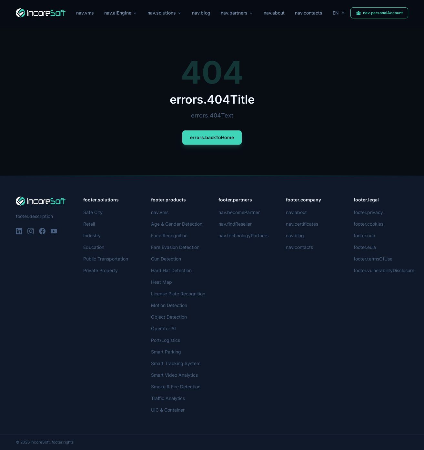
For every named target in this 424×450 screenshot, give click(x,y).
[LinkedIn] (19, 231)
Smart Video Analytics (174, 375)
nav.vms (84, 13)
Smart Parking (166, 352)
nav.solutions (164, 13)
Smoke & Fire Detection (176, 387)
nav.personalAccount (379, 12)
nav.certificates (302, 224)
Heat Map (161, 282)
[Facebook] (42, 231)
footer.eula (365, 247)
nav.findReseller (235, 224)
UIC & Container (168, 410)
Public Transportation (106, 259)
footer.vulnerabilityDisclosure (384, 270)
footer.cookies (368, 224)
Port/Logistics (165, 340)
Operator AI (163, 328)
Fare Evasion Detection (175, 247)
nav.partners (237, 13)
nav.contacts (309, 13)
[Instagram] (30, 231)
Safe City (92, 212)
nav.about (275, 13)
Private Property (100, 270)
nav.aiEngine (119, 13)
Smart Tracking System (175, 363)
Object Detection (169, 317)
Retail (89, 224)
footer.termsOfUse (373, 259)
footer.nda (364, 235)
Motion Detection (169, 305)
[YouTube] (54, 231)
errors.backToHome (212, 137)
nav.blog (201, 13)
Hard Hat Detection (171, 270)
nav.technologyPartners (243, 235)
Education (93, 247)
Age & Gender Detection (176, 224)
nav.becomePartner (239, 212)
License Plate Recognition (178, 294)
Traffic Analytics (167, 398)
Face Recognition (169, 235)
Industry (92, 235)
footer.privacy (368, 212)
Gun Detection (166, 259)
